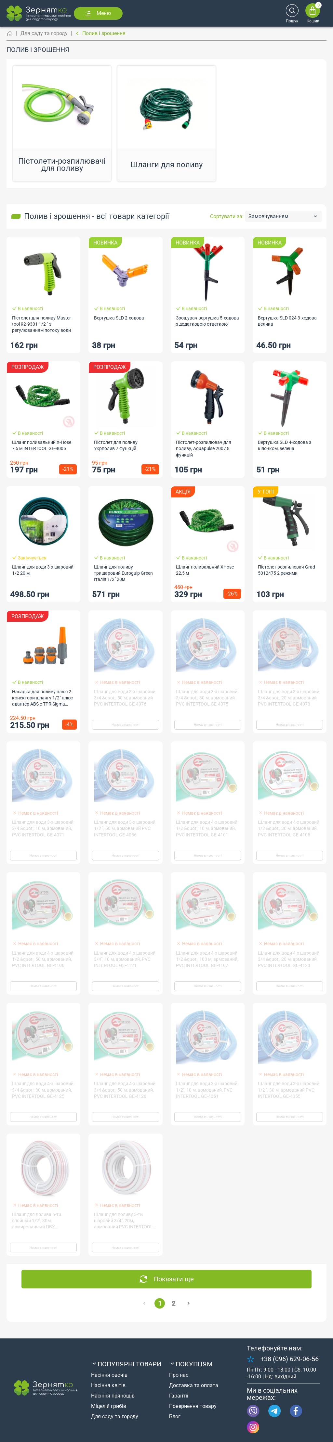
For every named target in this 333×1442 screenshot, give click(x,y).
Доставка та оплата (193, 1385)
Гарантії (178, 1396)
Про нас (178, 1375)
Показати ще (174, 1279)
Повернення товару (193, 1406)
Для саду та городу (44, 33)
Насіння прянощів (113, 1396)
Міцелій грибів (108, 1406)
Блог (174, 1416)
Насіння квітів (108, 1385)
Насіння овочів (109, 1375)
